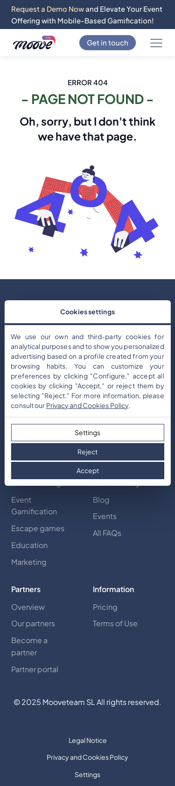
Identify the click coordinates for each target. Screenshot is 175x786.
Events (105, 516)
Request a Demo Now (47, 8)
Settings (87, 432)
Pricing (105, 607)
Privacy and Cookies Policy (87, 405)
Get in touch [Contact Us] (107, 42)
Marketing (29, 562)
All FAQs (107, 533)
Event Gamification (34, 506)
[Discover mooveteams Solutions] (34, 43)
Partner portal (34, 669)
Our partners (33, 623)
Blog (101, 499)
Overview (28, 607)
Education (29, 545)
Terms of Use (115, 623)
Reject (87, 451)
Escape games (37, 528)
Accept (88, 470)
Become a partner (29, 646)
